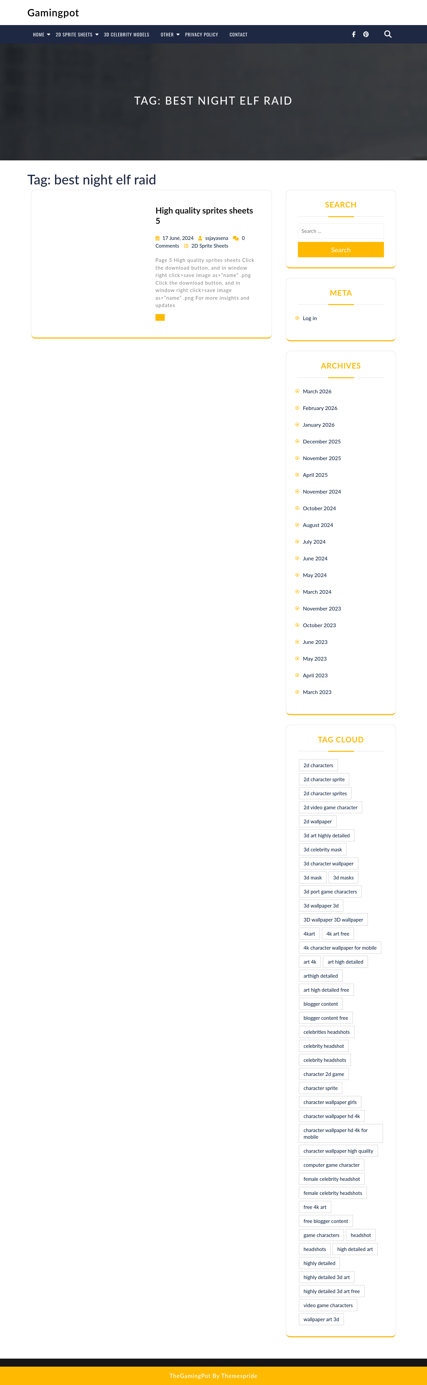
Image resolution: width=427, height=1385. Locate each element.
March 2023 (317, 692)
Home (38, 34)
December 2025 (322, 441)
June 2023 (315, 642)
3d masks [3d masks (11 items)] (343, 877)
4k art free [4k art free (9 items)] (338, 934)
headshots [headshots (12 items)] (315, 1249)
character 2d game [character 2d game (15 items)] (324, 1074)
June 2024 (315, 558)
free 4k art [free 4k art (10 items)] (315, 1207)
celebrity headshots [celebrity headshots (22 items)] (325, 1060)
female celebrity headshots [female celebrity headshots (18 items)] (333, 1193)
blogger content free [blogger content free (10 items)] (326, 1018)
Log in (310, 318)
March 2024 (317, 591)
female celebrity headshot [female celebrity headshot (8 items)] (332, 1179)
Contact (239, 34)
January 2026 (319, 424)
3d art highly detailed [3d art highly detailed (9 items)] (327, 835)
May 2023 (315, 658)
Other (167, 34)
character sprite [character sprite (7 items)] (321, 1088)
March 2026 (317, 391)
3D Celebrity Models (126, 34)
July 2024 (314, 541)
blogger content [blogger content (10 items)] (321, 1004)
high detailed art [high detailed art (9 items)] (355, 1249)
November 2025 (322, 458)
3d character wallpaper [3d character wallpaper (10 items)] (329, 863)
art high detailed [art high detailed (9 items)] (345, 962)
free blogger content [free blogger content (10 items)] (326, 1221)
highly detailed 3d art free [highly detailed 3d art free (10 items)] (332, 1291)
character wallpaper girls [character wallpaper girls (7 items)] (330, 1102)
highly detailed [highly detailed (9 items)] (319, 1263)
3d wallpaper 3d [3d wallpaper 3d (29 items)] (321, 906)
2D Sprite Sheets (74, 34)
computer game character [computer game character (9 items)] (332, 1165)
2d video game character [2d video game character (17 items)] (331, 807)
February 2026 (320, 408)
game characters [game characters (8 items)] (321, 1235)
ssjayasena (217, 238)
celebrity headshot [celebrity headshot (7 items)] (324, 1046)
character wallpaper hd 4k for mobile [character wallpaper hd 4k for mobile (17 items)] (336, 1133)
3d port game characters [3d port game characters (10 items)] (330, 891)
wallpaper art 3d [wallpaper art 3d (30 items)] (321, 1319)
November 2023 (322, 608)
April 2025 (315, 474)
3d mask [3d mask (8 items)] (313, 877)
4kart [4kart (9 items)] (309, 934)
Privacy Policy (201, 34)
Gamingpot (53, 12)
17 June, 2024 (178, 238)
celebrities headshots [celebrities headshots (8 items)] (327, 1032)
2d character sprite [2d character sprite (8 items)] (324, 779)
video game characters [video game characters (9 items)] (328, 1305)
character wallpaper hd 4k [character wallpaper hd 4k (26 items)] (332, 1116)
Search (341, 250)
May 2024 (315, 575)
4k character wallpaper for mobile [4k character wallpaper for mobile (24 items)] (340, 948)
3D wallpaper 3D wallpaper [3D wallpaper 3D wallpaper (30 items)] (333, 920)
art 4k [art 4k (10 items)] (310, 962)
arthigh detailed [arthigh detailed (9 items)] (321, 976)
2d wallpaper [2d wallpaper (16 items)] (318, 821)
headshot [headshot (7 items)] (361, 1235)
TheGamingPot (190, 1375)
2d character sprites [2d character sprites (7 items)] (325, 793)
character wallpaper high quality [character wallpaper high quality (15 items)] (338, 1151)
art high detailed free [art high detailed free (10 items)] (326, 990)
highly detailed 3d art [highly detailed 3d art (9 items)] (327, 1277)
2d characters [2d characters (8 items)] (318, 765)
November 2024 (322, 491)
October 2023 (319, 625)
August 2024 (318, 525)
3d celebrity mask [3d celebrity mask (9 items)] (323, 849)
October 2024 (319, 508)
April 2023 (315, 675)
